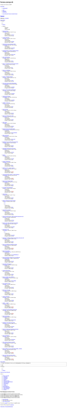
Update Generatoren (6, 296)
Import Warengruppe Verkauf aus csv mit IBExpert (11, 257)
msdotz (5, 356)
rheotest (5, 323)
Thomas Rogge (6, 258)
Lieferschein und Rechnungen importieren (10, 309)
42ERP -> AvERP (6, 303)
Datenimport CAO (6, 229)
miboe (5, 77)
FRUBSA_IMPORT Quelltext (8, 76)
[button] (4, 24)
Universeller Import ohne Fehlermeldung (9, 83)
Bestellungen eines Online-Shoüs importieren (10, 141)
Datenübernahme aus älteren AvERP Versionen (10, 50)
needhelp (13, 93)
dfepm (5, 142)
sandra (5, 58)
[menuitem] (3, 10)
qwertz (5, 110)
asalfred (5, 245)
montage (5, 230)
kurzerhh (5, 223)
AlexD (5, 343)
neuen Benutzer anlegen (7, 209)
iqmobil (5, 116)
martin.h (5, 168)
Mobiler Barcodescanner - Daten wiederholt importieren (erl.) (13, 216)
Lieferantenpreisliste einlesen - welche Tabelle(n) (11, 174)
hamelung (5, 175)
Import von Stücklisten (6, 70)
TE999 (5, 51)
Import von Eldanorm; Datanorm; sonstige (10, 244)
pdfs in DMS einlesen (6, 57)
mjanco (5, 123)
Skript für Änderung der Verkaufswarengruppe (10, 329)
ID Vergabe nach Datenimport (8, 187)
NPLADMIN (6, 277)
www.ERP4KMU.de (7, 251)
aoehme (12, 41)
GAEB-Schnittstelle (6, 37)
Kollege (5, 238)
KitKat (5, 336)
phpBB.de (12, 404)
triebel (5, 90)
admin (12, 171)
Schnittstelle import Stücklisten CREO (9, 44)
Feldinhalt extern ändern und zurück (9, 322)
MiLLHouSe (13, 319)
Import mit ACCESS (6, 250)
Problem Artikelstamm (6, 161)
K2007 (5, 284)
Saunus (5, 155)
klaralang (5, 264)
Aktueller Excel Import (6, 96)
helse (5, 188)
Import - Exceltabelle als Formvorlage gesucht (10, 63)
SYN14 (12, 220)
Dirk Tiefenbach (7, 129)
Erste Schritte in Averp (6, 283)
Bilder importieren (6, 135)
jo (4, 271)
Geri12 (5, 217)
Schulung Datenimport (6, 270)
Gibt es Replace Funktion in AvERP (9, 342)
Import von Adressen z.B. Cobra (8, 115)
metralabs (5, 45)
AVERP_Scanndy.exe (6, 102)
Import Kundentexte (6, 316)
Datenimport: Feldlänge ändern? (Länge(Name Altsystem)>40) (13, 237)
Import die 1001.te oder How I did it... (9, 355)
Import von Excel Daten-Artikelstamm (9, 89)
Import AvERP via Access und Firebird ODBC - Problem (12, 348)
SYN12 (12, 34)
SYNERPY (7, 18)
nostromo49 (6, 84)
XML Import (5, 122)
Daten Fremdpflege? (6, 335)
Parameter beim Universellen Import (9, 128)
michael (5, 149)
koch (12, 165)
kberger (5, 162)
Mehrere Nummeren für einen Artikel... (9, 200)
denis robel (13, 54)
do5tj (5, 103)
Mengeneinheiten (5, 31)
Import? (4, 154)
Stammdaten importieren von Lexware (9, 148)
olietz (5, 71)
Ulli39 (5, 38)
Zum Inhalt (2, 6)
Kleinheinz (13, 339)
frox (4, 64)
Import (2, 16)
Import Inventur (5, 109)
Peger (5, 330)
